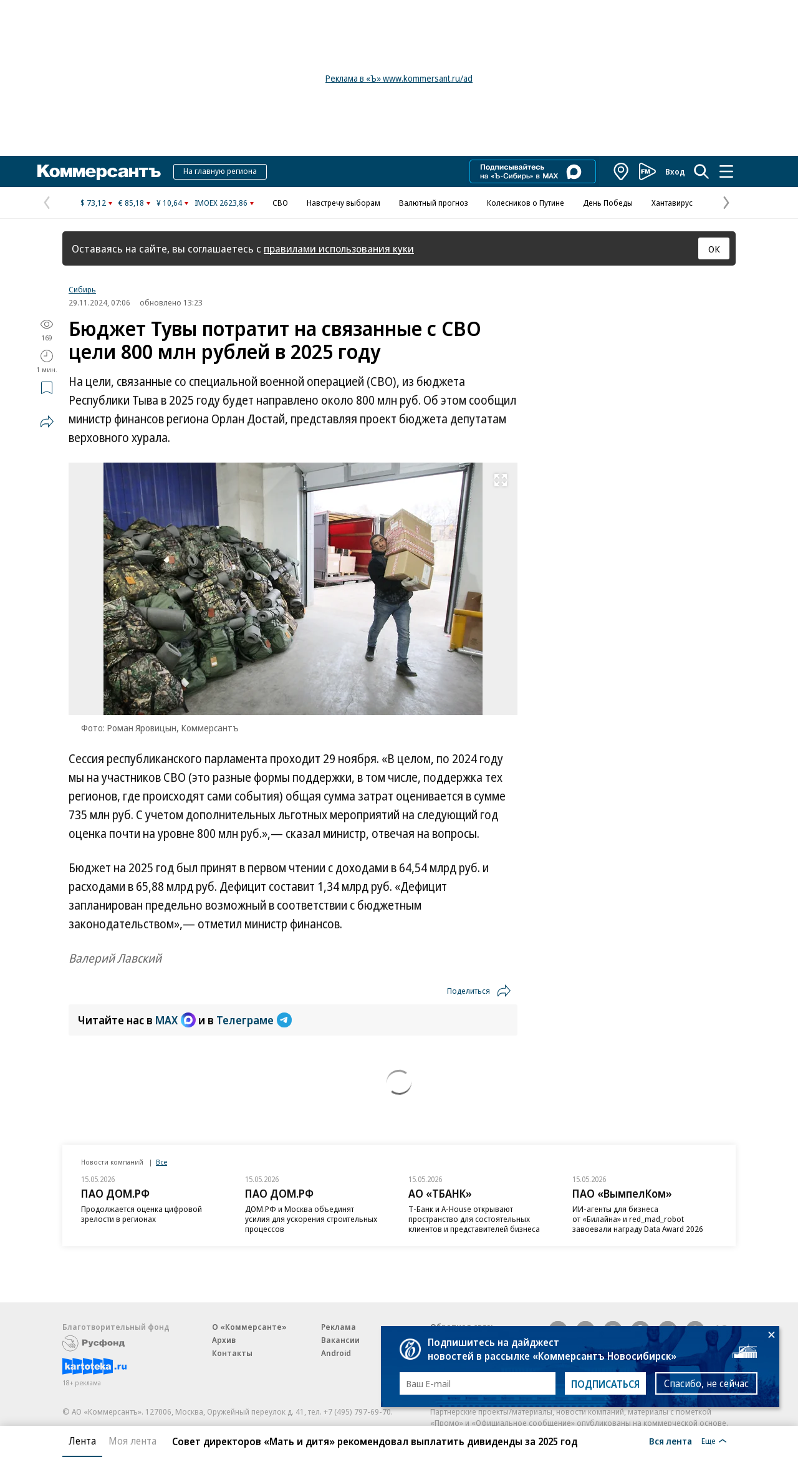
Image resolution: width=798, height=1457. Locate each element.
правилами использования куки (339, 248)
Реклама (338, 1326)
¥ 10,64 (169, 202)
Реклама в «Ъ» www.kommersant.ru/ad (399, 78)
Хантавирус (672, 202)
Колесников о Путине (525, 202)
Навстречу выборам (343, 202)
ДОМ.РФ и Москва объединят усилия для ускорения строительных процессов (311, 1218)
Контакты (232, 1352)
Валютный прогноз (433, 202)
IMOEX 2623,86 (221, 202)
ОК (714, 249)
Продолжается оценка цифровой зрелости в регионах (141, 1213)
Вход (675, 171)
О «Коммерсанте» (249, 1326)
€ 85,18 (131, 202)
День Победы (608, 202)
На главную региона (220, 170)
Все (161, 1161)
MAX (175, 1019)
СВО (280, 202)
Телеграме (254, 1019)
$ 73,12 (93, 202)
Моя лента (132, 1441)
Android (336, 1352)
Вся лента (670, 1441)
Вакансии (340, 1339)
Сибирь (82, 289)
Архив (224, 1339)
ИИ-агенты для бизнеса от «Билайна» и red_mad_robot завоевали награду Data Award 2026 (637, 1218)
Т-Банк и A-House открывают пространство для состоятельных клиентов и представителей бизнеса (474, 1218)
